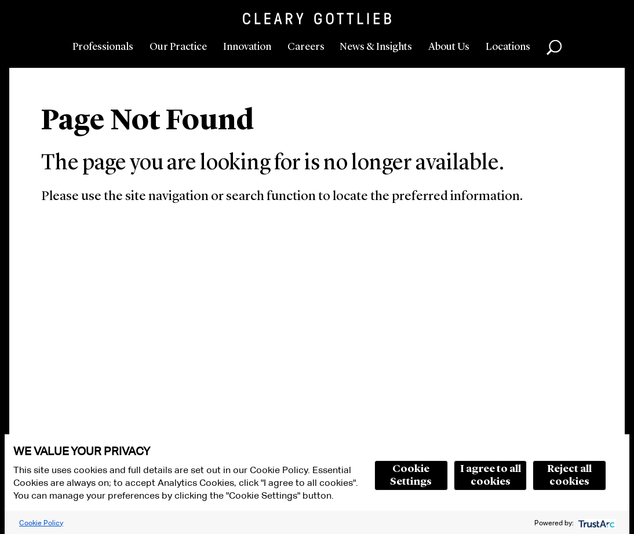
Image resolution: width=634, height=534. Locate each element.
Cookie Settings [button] (411, 475)
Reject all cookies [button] (569, 475)
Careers (306, 47)
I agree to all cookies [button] (490, 475)
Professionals (102, 47)
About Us (448, 47)
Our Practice (178, 47)
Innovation (247, 47)
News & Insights (376, 47)
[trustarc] (595, 522)
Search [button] (554, 47)
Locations (508, 47)
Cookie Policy (41, 522)
